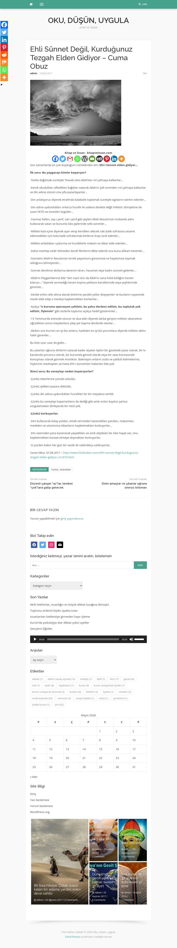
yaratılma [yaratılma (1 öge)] (120, 698)
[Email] (92, 158)
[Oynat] (35, 639)
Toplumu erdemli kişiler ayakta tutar (54, 610)
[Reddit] (4, 55)
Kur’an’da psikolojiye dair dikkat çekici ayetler (59, 622)
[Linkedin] (114, 158)
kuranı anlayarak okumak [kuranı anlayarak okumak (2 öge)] (48, 691)
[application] (88, 639)
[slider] (83, 639)
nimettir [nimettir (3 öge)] (125, 691)
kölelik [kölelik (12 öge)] (92, 691)
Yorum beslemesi (41, 806)
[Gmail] (70, 158)
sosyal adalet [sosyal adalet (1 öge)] (85, 698)
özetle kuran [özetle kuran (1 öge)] (41, 704)
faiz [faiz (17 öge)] (114, 679)
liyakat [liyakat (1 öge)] (108, 691)
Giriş (33, 794)
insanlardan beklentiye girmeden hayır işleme (60, 616)
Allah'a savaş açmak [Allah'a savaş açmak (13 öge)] (61, 679)
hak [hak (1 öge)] (36, 685)
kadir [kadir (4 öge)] (49, 685)
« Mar (34, 777)
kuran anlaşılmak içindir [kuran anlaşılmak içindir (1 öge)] (109, 685)
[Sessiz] (131, 639)
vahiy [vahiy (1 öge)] (103, 698)
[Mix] (4, 62)
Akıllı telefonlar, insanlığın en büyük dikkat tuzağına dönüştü (69, 604)
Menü (40, 4)
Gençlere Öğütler (41, 628)
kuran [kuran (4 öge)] (84, 685)
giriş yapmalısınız (72, 518)
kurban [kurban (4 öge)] (75, 691)
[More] (121, 158)
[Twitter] (62, 158)
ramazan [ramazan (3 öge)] (64, 698)
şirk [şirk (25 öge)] (59, 704)
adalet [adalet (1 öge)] (37, 679)
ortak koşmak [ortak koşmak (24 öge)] (42, 698)
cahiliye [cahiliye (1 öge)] (86, 679)
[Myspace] (99, 158)
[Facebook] (55, 158)
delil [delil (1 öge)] (101, 679)
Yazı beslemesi (39, 800)
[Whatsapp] (77, 158)
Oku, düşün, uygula (88, 20)
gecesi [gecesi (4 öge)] (129, 679)
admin (33, 73)
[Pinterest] (106, 158)
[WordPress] (84, 158)
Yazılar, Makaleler (61, 469)
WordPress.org (40, 812)
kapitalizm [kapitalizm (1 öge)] (66, 685)
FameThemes (72, 936)
